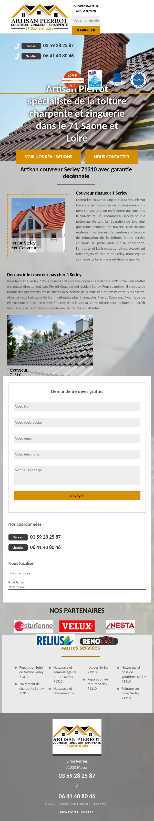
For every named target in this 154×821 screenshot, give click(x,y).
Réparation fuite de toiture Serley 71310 (31, 672)
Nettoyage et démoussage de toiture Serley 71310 (65, 674)
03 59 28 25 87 (48, 45)
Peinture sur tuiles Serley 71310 (130, 693)
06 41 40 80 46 (48, 56)
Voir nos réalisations (48, 157)
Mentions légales (77, 812)
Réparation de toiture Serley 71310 (98, 684)
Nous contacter (111, 157)
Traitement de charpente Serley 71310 (31, 688)
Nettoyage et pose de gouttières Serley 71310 (134, 674)
